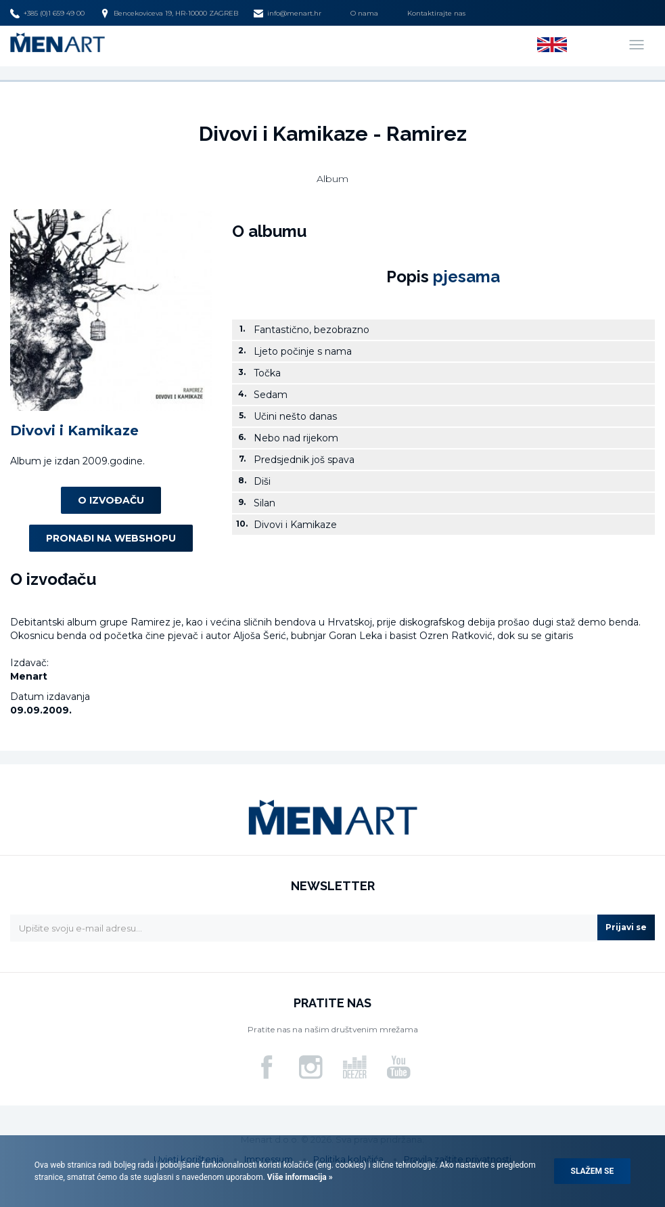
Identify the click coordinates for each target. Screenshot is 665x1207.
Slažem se (592, 1171)
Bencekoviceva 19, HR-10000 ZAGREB (169, 13)
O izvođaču (111, 500)
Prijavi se (626, 927)
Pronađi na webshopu (111, 538)
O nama (364, 13)
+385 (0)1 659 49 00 (47, 13)
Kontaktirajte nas (436, 13)
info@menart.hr (287, 13)
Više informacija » (299, 1177)
